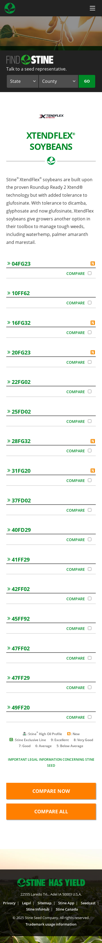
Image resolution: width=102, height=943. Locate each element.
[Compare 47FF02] (89, 658)
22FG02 (18, 382)
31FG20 (18, 470)
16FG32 (18, 322)
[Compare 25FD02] (89, 421)
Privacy (9, 902)
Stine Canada (67, 909)
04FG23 (18, 263)
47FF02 (18, 648)
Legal (26, 902)
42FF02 (18, 589)
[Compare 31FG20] (89, 480)
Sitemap (44, 902)
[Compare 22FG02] (89, 391)
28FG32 (18, 441)
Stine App (66, 902)
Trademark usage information (51, 924)
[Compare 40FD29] (89, 539)
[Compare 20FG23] (89, 362)
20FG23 (18, 352)
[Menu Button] (92, 8)
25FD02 (19, 411)
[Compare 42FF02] (89, 598)
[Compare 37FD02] (89, 510)
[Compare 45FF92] (89, 628)
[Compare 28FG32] (89, 450)
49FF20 (18, 707)
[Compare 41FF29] (89, 569)
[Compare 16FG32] (89, 332)
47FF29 (18, 677)
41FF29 (18, 559)
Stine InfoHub (37, 909)
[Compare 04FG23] (89, 273)
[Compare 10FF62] (89, 302)
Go (87, 81)
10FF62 (18, 293)
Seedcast (88, 902)
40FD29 (19, 529)
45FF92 (18, 618)
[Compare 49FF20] (89, 717)
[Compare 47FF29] (89, 687)
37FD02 (19, 500)
